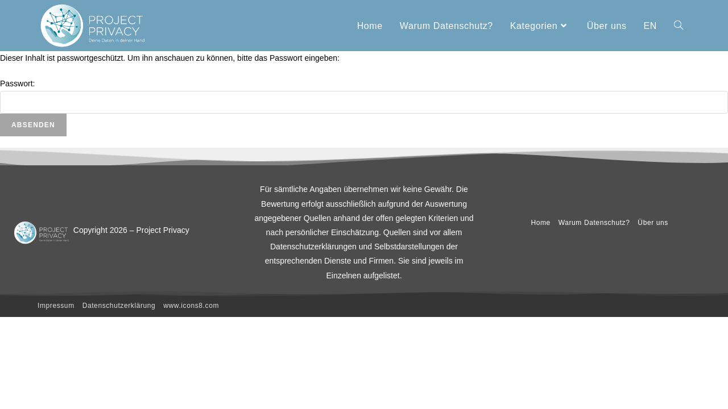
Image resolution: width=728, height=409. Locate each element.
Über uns (653, 223)
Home (540, 223)
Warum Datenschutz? (594, 223)
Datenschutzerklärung (119, 306)
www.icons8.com (191, 306)
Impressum (56, 306)
